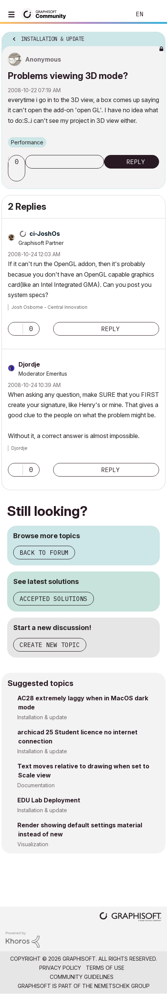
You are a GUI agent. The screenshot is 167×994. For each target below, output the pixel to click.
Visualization (32, 844)
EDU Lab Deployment (48, 800)
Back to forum (44, 552)
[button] (18, 174)
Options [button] (155, 36)
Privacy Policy (60, 968)
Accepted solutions (53, 598)
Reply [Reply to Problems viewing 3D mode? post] (135, 162)
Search (114, 14)
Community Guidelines (81, 977)
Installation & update (42, 717)
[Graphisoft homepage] (130, 917)
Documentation (36, 785)
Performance (27, 142)
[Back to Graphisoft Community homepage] (46, 14)
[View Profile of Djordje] (29, 364)
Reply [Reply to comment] (110, 329)
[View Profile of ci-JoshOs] (44, 233)
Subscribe (64, 162)
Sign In (155, 14)
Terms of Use (105, 968)
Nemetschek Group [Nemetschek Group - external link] (122, 986)
